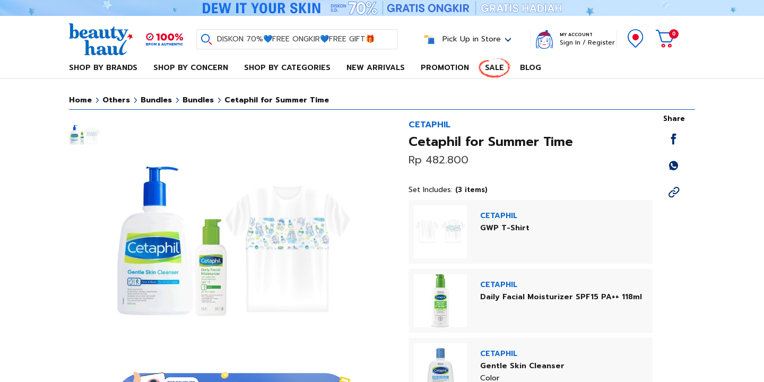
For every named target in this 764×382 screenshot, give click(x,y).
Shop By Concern (190, 67)
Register (601, 42)
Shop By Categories (287, 67)
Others (116, 100)
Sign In (570, 42)
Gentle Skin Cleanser (522, 365)
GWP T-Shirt (504, 227)
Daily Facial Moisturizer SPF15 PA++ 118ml (561, 296)
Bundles (156, 100)
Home (80, 100)
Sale (494, 67)
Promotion (445, 67)
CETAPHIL (429, 124)
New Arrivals (375, 67)
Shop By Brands (103, 67)
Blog (530, 67)
